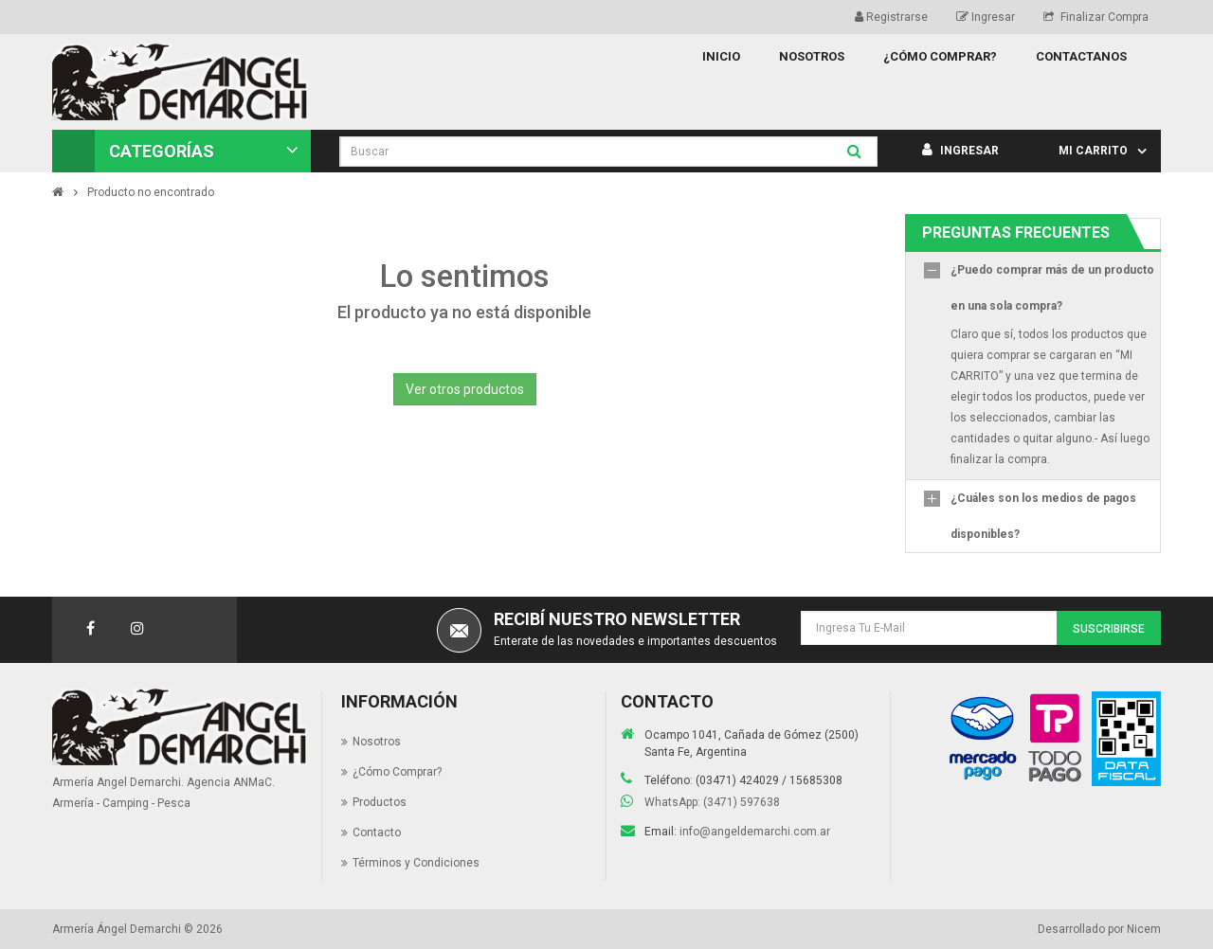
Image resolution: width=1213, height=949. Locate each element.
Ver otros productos (465, 389)
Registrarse (891, 17)
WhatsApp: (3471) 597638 (712, 802)
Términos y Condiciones (416, 862)
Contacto (377, 832)
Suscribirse (1109, 629)
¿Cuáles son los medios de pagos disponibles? (1043, 516)
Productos (380, 802)
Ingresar (985, 17)
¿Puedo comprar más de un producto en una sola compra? (1052, 288)
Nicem (1144, 929)
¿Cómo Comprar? (397, 772)
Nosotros (377, 741)
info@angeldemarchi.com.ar (754, 831)
